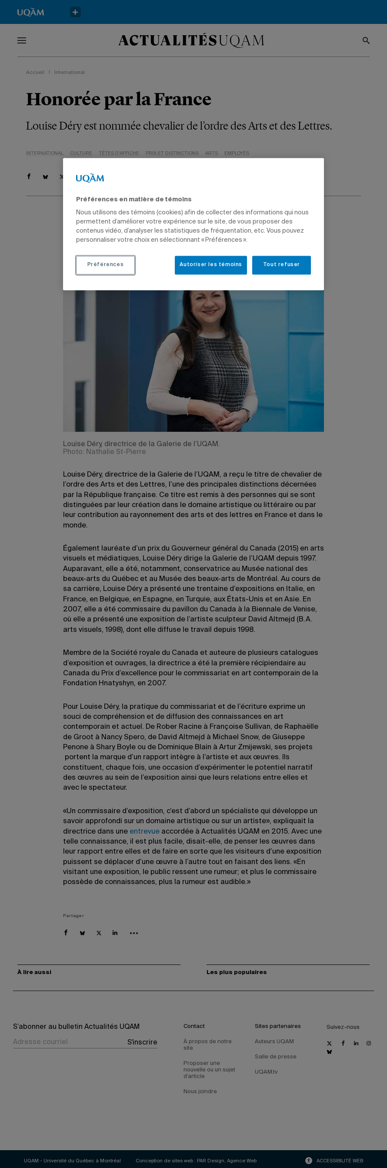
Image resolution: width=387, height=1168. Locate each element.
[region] (193, 224)
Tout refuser (281, 265)
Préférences (105, 265)
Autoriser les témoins (211, 265)
